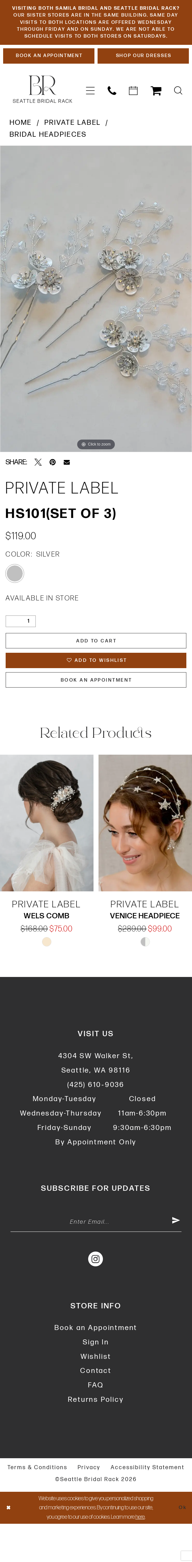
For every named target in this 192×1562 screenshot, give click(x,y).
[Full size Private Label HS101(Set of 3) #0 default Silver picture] (96, 324)
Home (21, 148)
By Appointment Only (96, 1176)
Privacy (89, 1505)
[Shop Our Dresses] (143, 80)
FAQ (96, 1423)
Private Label (73, 148)
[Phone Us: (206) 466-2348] (112, 116)
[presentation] (46, 857)
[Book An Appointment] (48, 80)
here (140, 1555)
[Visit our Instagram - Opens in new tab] (96, 1297)
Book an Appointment (96, 1366)
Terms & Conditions (37, 1505)
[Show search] (178, 116)
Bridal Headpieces (48, 160)
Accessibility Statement (147, 1505)
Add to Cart (96, 667)
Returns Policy (96, 1437)
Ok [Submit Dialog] (181, 1545)
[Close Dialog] (9, 1546)
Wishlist (96, 1394)
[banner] (42, 114)
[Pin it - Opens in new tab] (52, 487)
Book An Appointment (96, 713)
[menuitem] (90, 116)
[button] (90, 116)
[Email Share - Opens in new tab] (66, 488)
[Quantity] (20, 646)
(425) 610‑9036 (96, 1119)
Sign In (96, 1380)
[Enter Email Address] (96, 1259)
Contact (96, 1409)
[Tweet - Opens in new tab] (38, 487)
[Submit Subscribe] (175, 1259)
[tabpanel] (96, 324)
